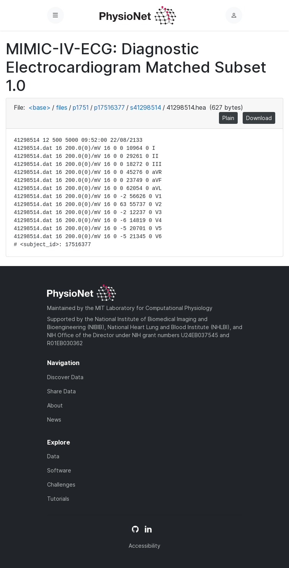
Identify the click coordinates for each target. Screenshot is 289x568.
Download (259, 118)
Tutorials (58, 498)
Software (59, 470)
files (61, 107)
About (55, 405)
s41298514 (145, 107)
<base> (39, 107)
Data (53, 456)
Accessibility (144, 545)
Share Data (61, 391)
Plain (228, 118)
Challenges (61, 484)
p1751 (81, 107)
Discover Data (65, 377)
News (54, 419)
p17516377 (109, 107)
